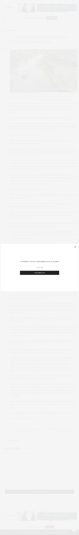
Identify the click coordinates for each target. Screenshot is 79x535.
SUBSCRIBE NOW (39, 273)
